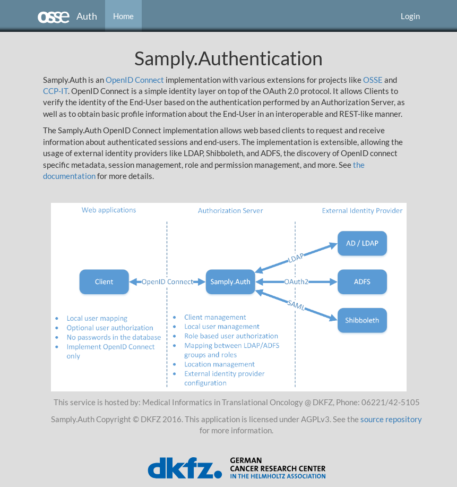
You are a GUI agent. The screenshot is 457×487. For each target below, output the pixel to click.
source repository (391, 419)
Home (123, 16)
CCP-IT (55, 91)
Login (410, 16)
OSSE (373, 79)
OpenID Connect (135, 79)
